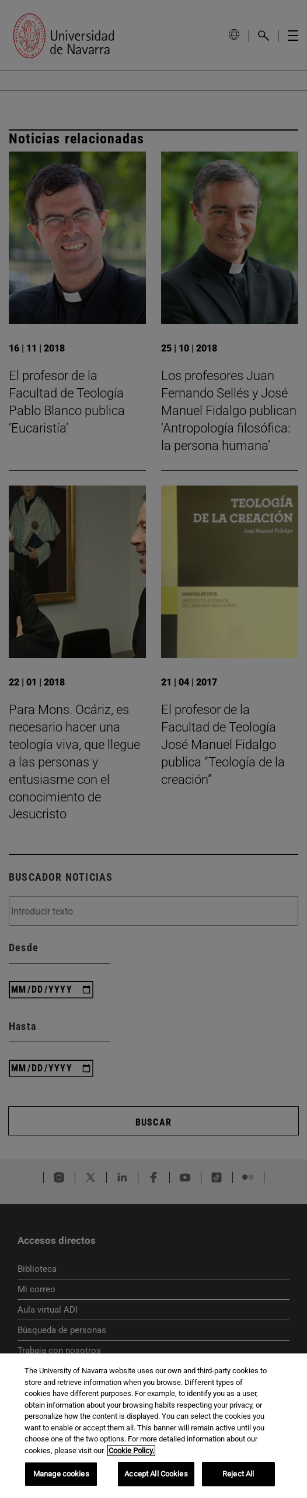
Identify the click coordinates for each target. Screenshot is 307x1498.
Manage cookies (61, 1473)
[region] (153, 1425)
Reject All (238, 1473)
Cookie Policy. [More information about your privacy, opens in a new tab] (131, 1450)
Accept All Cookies (155, 1473)
